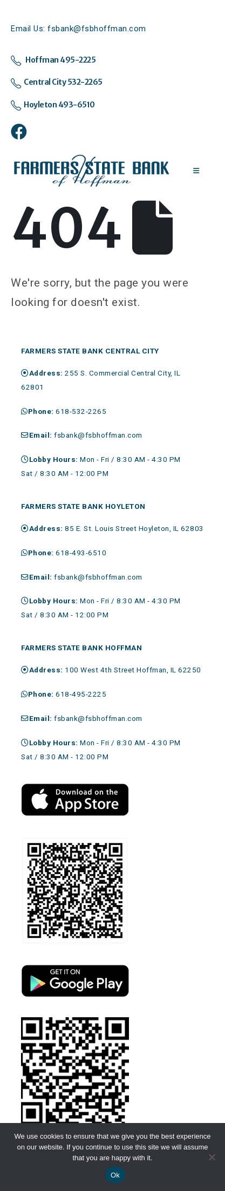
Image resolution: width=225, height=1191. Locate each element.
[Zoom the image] (75, 788)
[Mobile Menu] (196, 171)
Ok (115, 1175)
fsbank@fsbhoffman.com (98, 435)
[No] (211, 1157)
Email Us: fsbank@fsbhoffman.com (78, 28)
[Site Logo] (92, 171)
